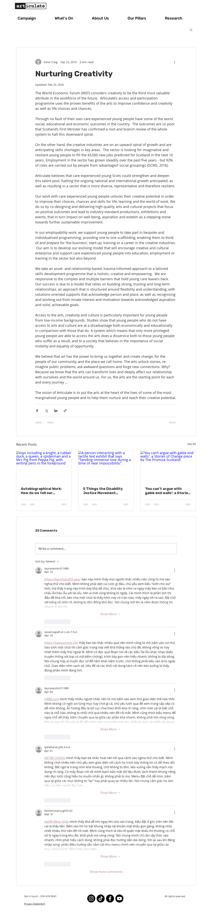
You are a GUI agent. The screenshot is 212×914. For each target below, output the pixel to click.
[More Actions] (174, 570)
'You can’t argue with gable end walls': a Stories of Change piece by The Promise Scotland (167, 491)
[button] (33, 18)
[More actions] (174, 62)
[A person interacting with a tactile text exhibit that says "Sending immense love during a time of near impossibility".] (106, 466)
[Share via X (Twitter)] (46, 410)
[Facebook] (110, 898)
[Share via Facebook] (37, 410)
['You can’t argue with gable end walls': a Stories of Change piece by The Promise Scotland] (168, 466)
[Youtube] (119, 898)
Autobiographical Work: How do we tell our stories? (41, 491)
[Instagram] (91, 898)
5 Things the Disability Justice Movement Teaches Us (103, 491)
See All (191, 444)
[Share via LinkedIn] (56, 410)
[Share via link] (65, 410)
